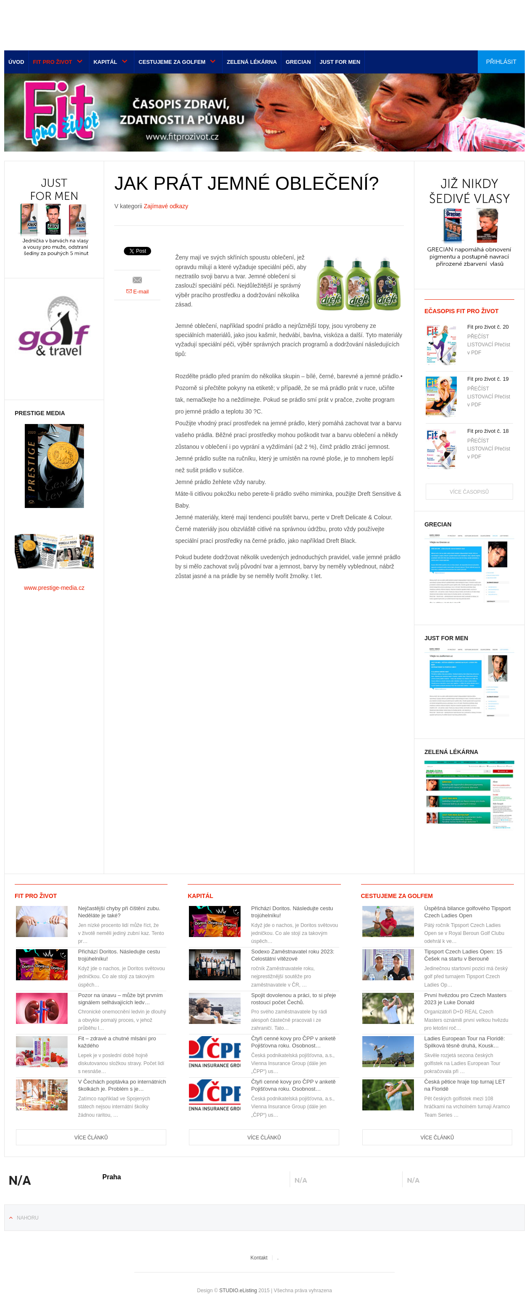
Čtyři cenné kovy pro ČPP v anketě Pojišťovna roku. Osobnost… (293, 1042)
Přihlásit (501, 61)
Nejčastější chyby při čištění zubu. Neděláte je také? (119, 912)
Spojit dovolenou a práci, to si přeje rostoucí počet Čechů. (293, 998)
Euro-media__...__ (56, 23)
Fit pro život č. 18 (488, 431)
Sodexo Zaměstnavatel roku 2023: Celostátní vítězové (292, 955)
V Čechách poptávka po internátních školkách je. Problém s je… (122, 1085)
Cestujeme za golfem (172, 62)
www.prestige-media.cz (54, 587)
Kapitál (105, 62)
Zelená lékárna (252, 62)
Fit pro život (52, 62)
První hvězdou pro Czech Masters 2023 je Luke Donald (465, 998)
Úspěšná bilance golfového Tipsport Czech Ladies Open (467, 912)
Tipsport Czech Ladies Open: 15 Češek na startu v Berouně (463, 955)
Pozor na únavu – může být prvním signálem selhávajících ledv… (120, 998)
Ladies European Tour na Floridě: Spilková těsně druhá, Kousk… (464, 1042)
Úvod (16, 62)
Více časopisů (469, 492)
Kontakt (258, 1258)
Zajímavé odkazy (166, 206)
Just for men (339, 62)
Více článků (91, 1138)
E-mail (137, 291)
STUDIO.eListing (238, 1290)
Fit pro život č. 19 (488, 379)
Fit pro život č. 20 (488, 327)
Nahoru (28, 1218)
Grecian (298, 62)
